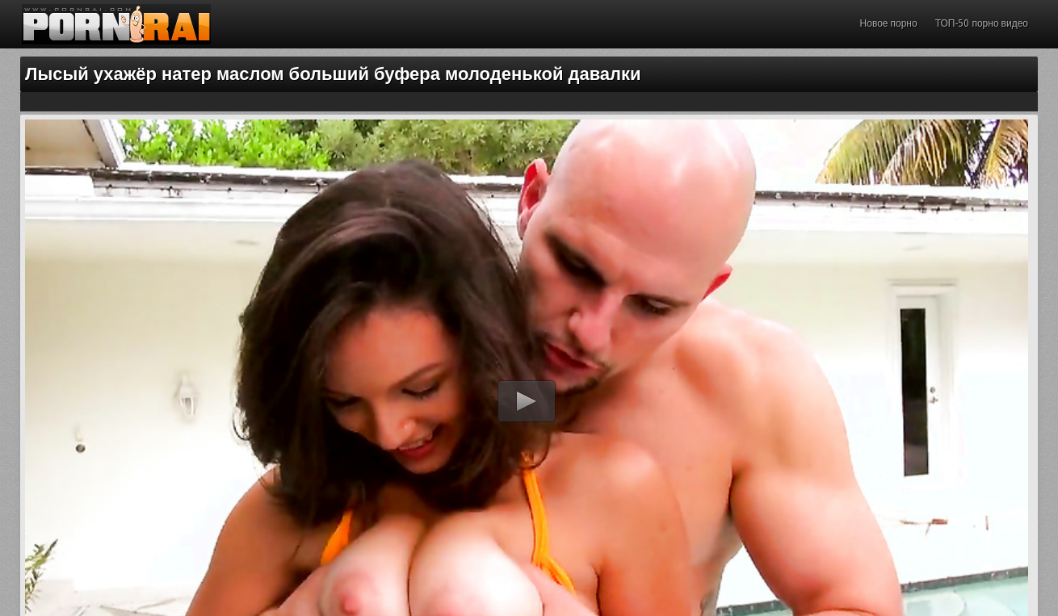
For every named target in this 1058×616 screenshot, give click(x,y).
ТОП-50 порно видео (981, 23)
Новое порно (888, 23)
